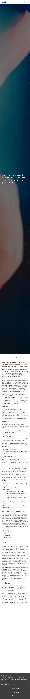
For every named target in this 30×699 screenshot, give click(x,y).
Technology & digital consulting (19, 357)
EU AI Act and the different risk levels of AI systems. (13, 402)
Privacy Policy (6, 684)
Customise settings (15, 695)
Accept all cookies (15, 688)
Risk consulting (8, 357)
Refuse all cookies (15, 692)
